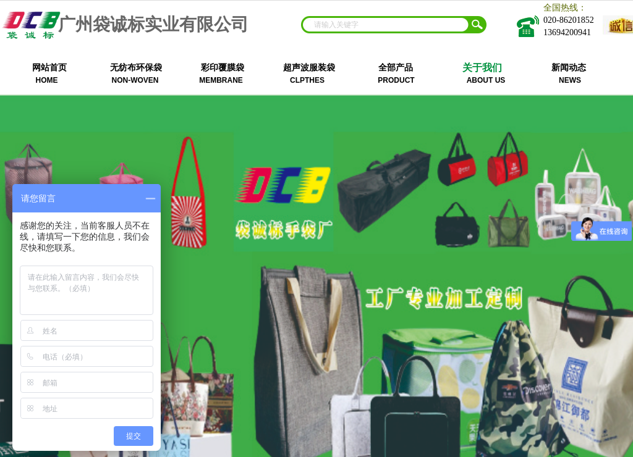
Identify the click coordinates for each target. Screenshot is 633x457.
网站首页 (49, 67)
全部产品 (395, 67)
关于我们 (482, 67)
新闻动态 (568, 67)
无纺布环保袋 (136, 67)
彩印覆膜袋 (222, 67)
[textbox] (386, 24)
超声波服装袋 (309, 67)
